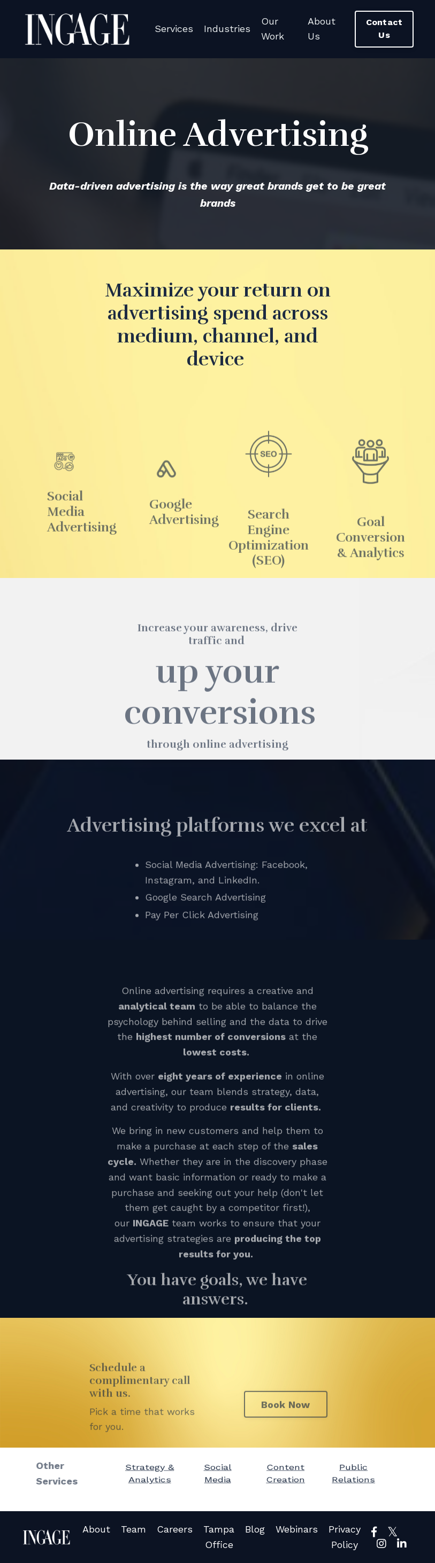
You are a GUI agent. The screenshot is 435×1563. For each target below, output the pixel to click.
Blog (255, 1529)
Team (133, 1529)
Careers (175, 1529)
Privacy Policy (345, 1536)
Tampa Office (218, 1536)
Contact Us (384, 28)
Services (174, 28)
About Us (321, 28)
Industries (227, 28)
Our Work (272, 28)
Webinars (297, 1529)
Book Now (285, 1422)
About (96, 1529)
